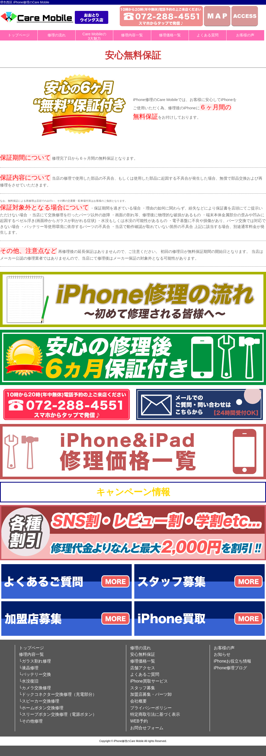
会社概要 (138, 701)
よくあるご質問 (144, 674)
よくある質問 (207, 35)
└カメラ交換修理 (35, 688)
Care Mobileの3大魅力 (94, 36)
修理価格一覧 (170, 35)
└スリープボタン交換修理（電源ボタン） (58, 714)
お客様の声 (245, 35)
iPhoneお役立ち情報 (232, 661)
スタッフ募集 (142, 688)
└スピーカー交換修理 (39, 701)
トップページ (19, 35)
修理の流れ (57, 35)
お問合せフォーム (146, 728)
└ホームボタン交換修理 (41, 708)
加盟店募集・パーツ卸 (151, 694)
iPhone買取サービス (149, 681)
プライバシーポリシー (151, 708)
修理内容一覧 (132, 35)
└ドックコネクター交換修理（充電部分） (58, 694)
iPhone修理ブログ (230, 668)
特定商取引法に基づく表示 (155, 714)
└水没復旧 (28, 681)
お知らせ (222, 654)
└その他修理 (31, 721)
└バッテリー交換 (35, 674)
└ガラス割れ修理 (35, 661)
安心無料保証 (142, 654)
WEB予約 (139, 721)
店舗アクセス (142, 668)
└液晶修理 (28, 668)
